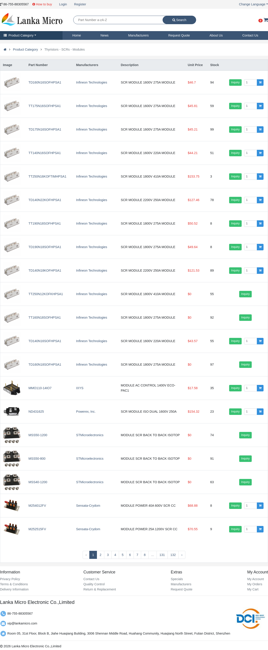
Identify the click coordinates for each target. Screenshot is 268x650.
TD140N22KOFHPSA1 (45, 200)
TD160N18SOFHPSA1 (45, 364)
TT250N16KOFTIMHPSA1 (48, 176)
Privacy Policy (10, 579)
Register (80, 4)
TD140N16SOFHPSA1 (45, 341)
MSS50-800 (37, 458)
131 (162, 555)
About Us (216, 35)
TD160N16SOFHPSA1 (45, 82)
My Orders (254, 584)
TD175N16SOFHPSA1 (45, 129)
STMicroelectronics (89, 435)
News (104, 35)
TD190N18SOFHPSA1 (45, 247)
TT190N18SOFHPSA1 (45, 223)
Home (76, 35)
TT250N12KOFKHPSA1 (46, 294)
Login (63, 4)
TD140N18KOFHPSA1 (45, 270)
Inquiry (235, 82)
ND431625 (36, 411)
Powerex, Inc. (86, 411)
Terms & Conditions (14, 584)
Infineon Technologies (91, 82)
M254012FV (37, 505)
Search (179, 20)
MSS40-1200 (38, 482)
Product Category (19, 35)
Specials (177, 579)
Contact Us (250, 35)
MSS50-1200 (38, 435)
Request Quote (179, 35)
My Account (255, 579)
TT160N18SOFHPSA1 (45, 317)
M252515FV (37, 529)
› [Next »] (181, 555)
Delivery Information (14, 589)
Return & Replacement (99, 589)
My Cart (252, 589)
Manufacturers (138, 35)
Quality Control (94, 584)
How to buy (42, 4)
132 (173, 555)
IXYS (80, 388)
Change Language (252, 4)
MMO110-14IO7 (40, 388)
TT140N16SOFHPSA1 (45, 153)
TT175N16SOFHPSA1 (45, 106)
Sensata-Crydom (88, 505)
